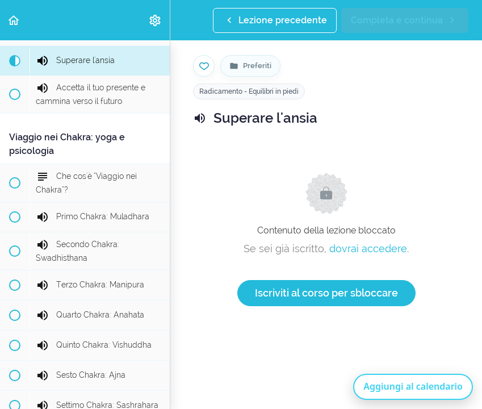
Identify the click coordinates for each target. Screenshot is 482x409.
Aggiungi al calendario (413, 386)
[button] (14, 20)
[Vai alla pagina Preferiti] (250, 66)
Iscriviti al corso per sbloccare (326, 293)
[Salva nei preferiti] (204, 66)
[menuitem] (155, 20)
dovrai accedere (368, 248)
